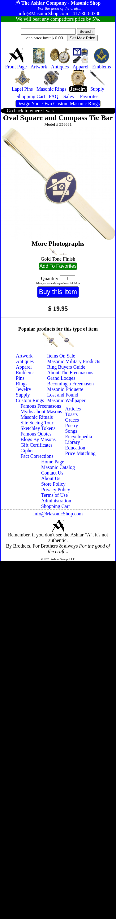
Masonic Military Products (73, 361)
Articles (73, 408)
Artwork (24, 355)
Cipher (27, 450)
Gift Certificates (36, 445)
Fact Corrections (36, 456)
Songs (71, 431)
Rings (21, 383)
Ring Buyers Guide (66, 367)
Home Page (52, 461)
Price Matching (80, 453)
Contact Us (52, 472)
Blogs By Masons (38, 439)
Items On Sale (61, 355)
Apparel (24, 367)
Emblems (25, 372)
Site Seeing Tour (36, 422)
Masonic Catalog (58, 467)
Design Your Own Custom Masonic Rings (58, 103)
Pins (20, 378)
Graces (72, 420)
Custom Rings (30, 400)
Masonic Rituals (36, 417)
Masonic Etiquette (65, 389)
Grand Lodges (61, 378)
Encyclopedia (78, 436)
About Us (50, 478)
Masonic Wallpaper (66, 400)
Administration (56, 500)
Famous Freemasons (40, 406)
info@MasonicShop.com (58, 513)
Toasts (71, 414)
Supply (23, 394)
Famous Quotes (35, 433)
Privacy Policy (55, 489)
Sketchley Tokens (37, 428)
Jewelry (23, 389)
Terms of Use (54, 495)
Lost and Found (62, 394)
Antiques (25, 361)
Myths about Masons (41, 411)
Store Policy (53, 484)
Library (72, 442)
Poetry (71, 425)
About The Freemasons (70, 372)
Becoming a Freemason (70, 383)
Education (75, 447)
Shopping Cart (55, 506)
